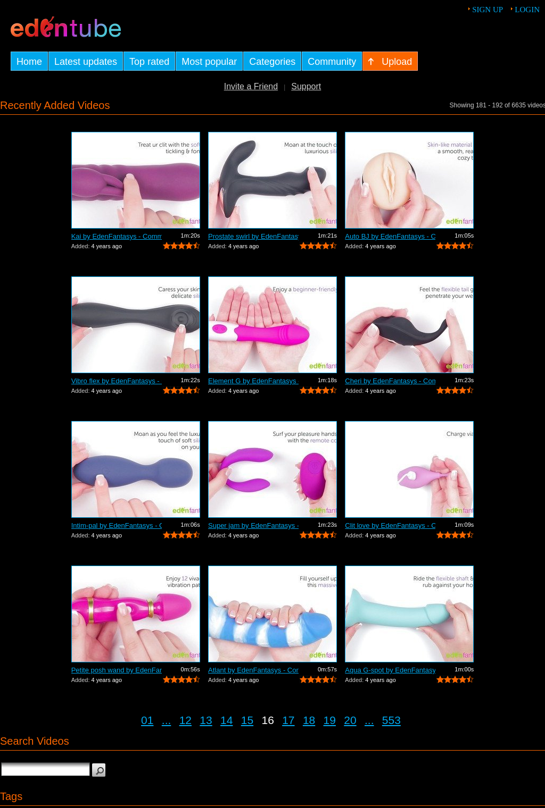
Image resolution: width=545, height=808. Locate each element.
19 (330, 720)
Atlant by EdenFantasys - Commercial (253, 670)
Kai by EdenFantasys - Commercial (116, 236)
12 (185, 720)
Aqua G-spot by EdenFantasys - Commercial (390, 670)
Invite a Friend (251, 86)
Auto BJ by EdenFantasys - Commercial (390, 236)
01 (147, 720)
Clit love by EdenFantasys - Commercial (390, 525)
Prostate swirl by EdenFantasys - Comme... (253, 236)
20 (350, 720)
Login (527, 9)
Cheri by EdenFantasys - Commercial (390, 381)
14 (226, 720)
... (166, 720)
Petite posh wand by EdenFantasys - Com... (116, 670)
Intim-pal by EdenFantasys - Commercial (116, 525)
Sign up (487, 9)
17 (288, 720)
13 (206, 720)
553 (391, 720)
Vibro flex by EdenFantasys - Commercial (116, 381)
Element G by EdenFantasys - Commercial (253, 381)
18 (309, 720)
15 (247, 720)
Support (306, 86)
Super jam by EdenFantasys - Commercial (253, 525)
